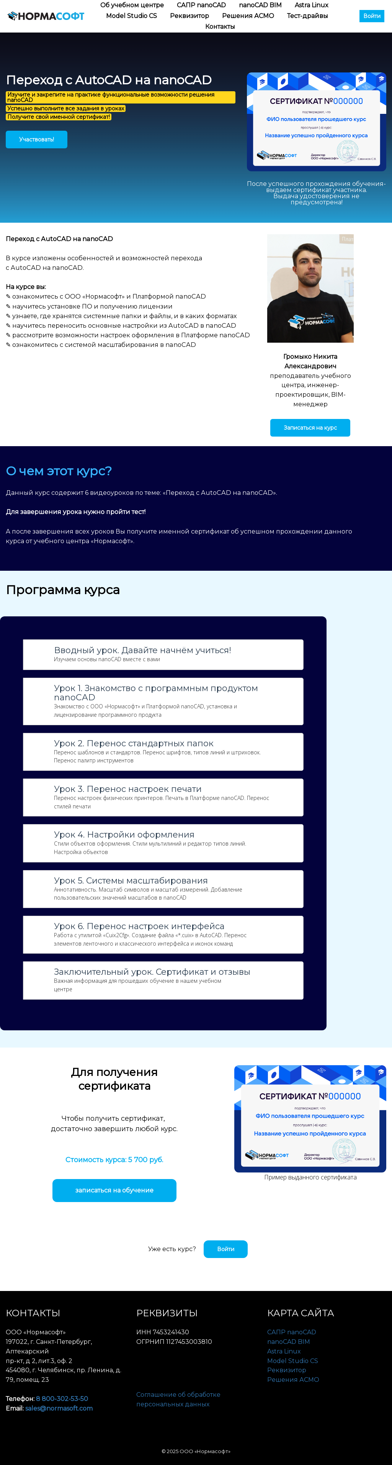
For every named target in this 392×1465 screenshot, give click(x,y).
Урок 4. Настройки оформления (124, 834)
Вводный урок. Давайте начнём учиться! (142, 650)
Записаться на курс (310, 427)
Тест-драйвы (307, 16)
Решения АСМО (249, 16)
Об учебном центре (132, 5)
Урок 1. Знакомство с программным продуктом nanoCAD (156, 693)
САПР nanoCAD (202, 5)
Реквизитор (190, 16)
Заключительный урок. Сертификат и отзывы (152, 972)
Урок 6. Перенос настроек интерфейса (139, 926)
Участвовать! (36, 139)
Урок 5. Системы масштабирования (131, 880)
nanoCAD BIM (261, 5)
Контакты (220, 26)
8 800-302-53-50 (62, 1399)
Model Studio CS (132, 16)
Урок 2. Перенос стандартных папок (134, 743)
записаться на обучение (114, 1190)
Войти (372, 16)
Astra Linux (311, 5)
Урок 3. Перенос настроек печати (128, 789)
